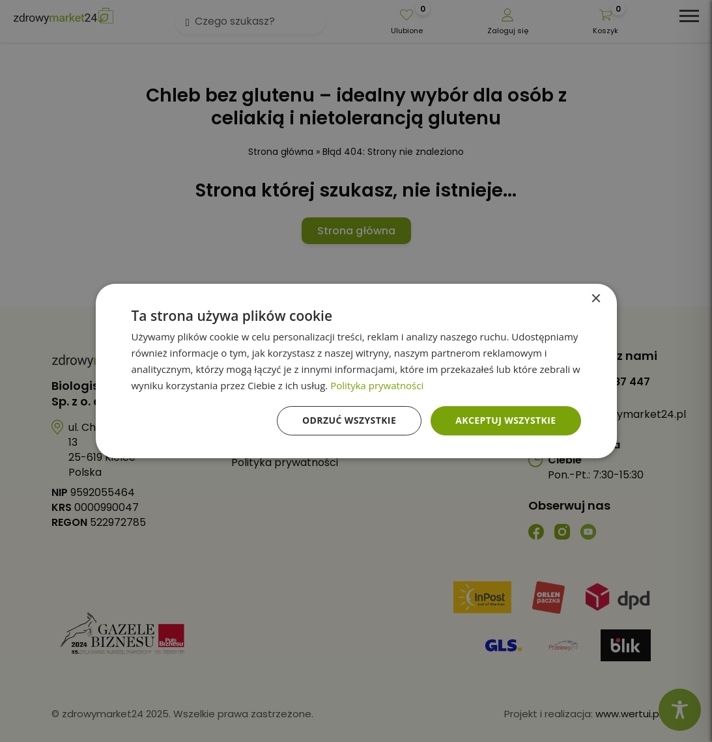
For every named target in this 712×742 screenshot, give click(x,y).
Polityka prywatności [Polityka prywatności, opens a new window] (376, 385)
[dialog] (356, 371)
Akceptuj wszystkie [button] (505, 420)
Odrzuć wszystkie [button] (349, 420)
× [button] (596, 299)
